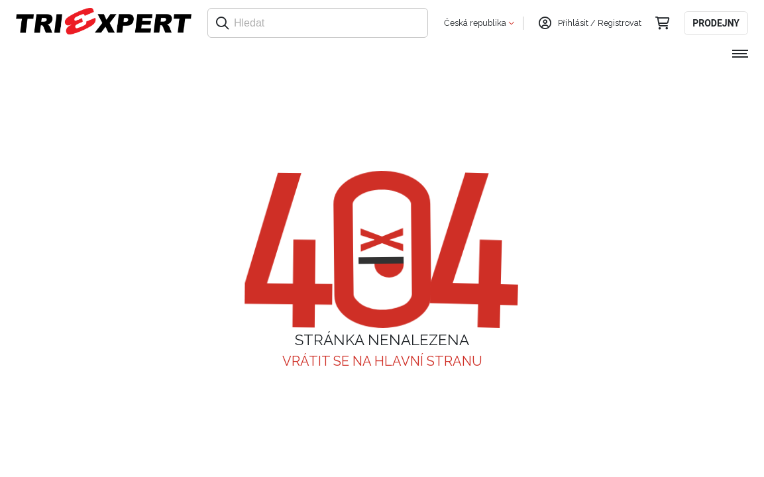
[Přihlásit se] (544, 23)
